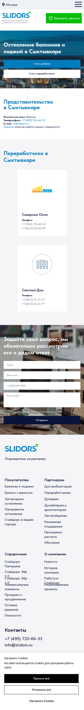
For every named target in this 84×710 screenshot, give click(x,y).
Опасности (13, 615)
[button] (3, 4)
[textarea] (42, 399)
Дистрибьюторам (58, 486)
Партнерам (54, 480)
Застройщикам (55, 515)
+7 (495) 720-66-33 (33, 120)
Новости (50, 561)
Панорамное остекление (14, 511)
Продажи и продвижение (15, 596)
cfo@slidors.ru (21, 123)
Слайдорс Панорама (12, 563)
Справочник (16, 554)
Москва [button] (11, 4)
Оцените (9, 126)
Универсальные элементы (16, 586)
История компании (51, 570)
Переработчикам (57, 492)
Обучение (52, 542)
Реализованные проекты (56, 586)
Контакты (15, 630)
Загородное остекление (14, 501)
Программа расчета (53, 534)
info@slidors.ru (18, 645)
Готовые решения (11, 607)
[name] (42, 375)
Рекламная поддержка (53, 524)
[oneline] (42, 365)
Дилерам (51, 499)
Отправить (42, 420)
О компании (55, 554)
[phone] (42, 386)
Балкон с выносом (18, 492)
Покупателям (17, 480)
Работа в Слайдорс (52, 580)
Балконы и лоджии (19, 486)
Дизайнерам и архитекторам (55, 507)
